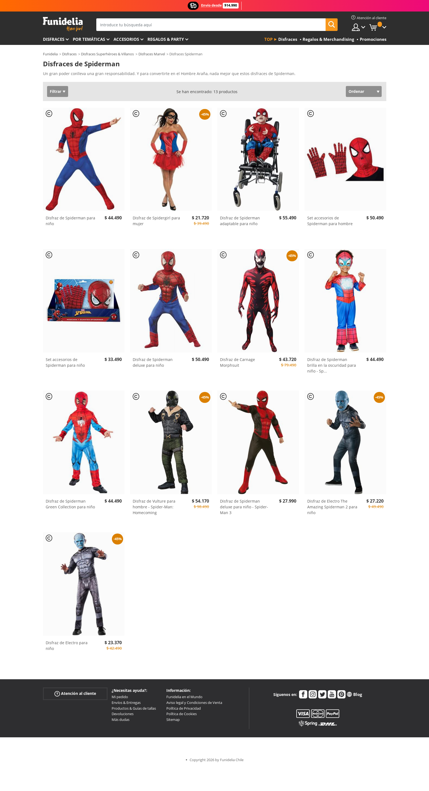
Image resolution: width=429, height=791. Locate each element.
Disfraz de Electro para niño (67, 645)
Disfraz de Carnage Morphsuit (237, 362)
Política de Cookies (181, 713)
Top (268, 39)
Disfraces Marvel (151, 53)
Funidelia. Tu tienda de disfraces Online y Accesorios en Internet (63, 24)
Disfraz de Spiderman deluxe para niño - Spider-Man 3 (244, 506)
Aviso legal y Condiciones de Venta (194, 702)
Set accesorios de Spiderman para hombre (330, 220)
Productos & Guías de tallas (134, 708)
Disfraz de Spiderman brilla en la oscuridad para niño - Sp (331, 365)
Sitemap (173, 719)
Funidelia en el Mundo (184, 696)
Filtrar (55, 91)
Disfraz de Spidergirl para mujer (156, 220)
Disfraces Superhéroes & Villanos (107, 53)
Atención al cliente (75, 694)
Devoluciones (123, 713)
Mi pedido (120, 696)
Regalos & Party (165, 39)
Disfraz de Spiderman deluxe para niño (153, 362)
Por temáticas (89, 39)
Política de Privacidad (183, 708)
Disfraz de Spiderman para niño (70, 220)
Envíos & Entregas (126, 702)
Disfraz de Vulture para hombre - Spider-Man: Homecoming (154, 506)
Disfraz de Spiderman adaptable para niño (240, 220)
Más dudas (120, 719)
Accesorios (126, 39)
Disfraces (53, 39)
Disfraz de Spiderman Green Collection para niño (70, 503)
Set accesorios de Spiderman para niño (65, 362)
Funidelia (50, 53)
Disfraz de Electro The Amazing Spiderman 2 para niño (332, 506)
